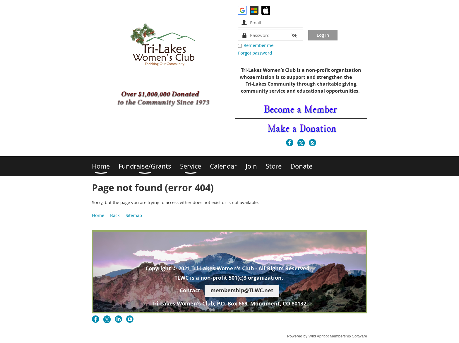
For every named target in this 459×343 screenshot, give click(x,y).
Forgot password (255, 53)
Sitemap (134, 215)
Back (115, 215)
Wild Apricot (319, 336)
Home (98, 215)
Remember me (258, 45)
